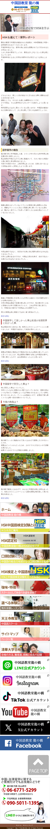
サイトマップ (28, 825)
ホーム (19, 825)
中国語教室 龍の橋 (25, 3)
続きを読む (5, 316)
